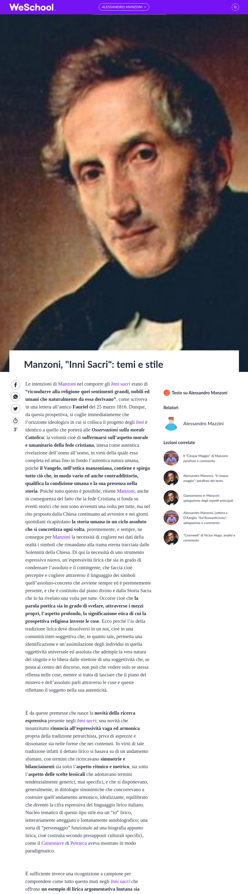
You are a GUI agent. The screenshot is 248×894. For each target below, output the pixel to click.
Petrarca (79, 843)
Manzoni (67, 383)
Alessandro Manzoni (207, 392)
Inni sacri (120, 383)
